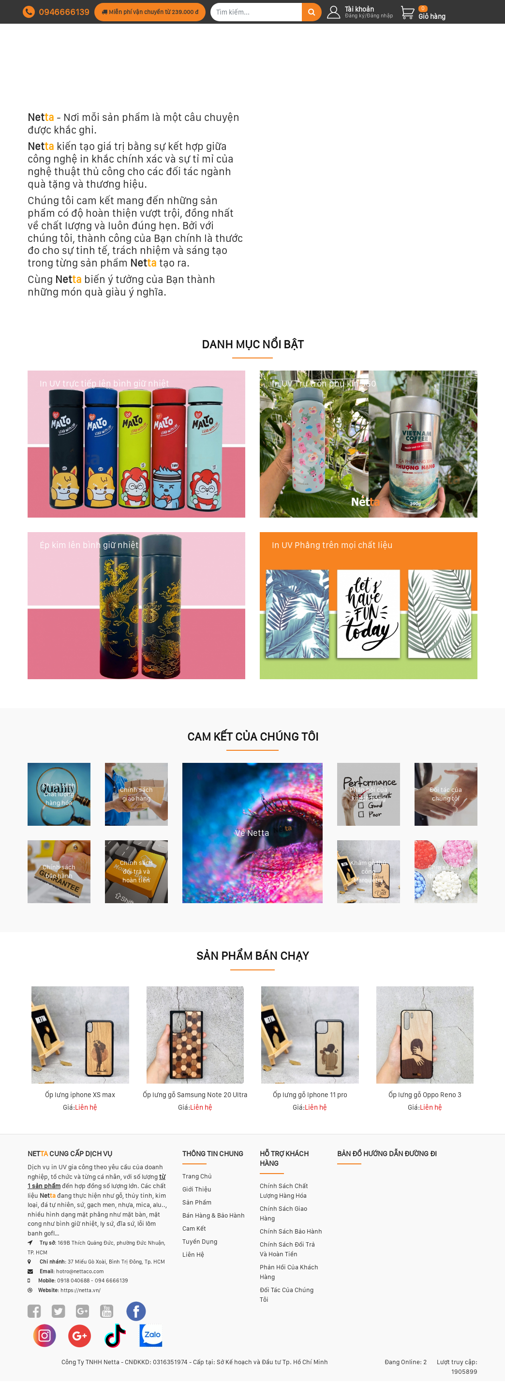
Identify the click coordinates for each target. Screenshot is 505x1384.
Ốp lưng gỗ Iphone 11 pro (310, 1097)
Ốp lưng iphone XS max (80, 1097)
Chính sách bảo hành (291, 1234)
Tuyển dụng (199, 1244)
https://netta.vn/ (80, 1293)
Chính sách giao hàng (283, 1216)
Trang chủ (197, 1179)
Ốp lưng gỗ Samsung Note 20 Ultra (195, 1097)
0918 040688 (73, 1283)
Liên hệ (193, 1257)
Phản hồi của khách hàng (289, 1274)
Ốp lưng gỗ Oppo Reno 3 (424, 1097)
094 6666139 (111, 1283)
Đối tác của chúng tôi (286, 1297)
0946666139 (56, 12)
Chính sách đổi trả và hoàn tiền (287, 1252)
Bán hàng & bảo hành (213, 1218)
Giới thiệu (196, 1192)
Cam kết (194, 1231)
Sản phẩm (196, 1205)
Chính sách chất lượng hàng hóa (284, 1193)
